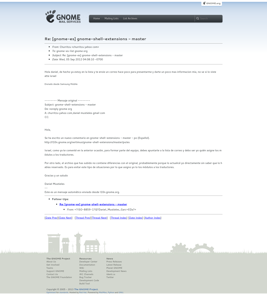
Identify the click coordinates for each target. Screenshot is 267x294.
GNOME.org (213, 3)
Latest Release (113, 264)
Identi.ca (110, 274)
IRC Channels (86, 274)
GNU (121, 292)
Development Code (89, 280)
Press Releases (114, 261)
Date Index (135, 218)
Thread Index (119, 218)
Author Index (152, 218)
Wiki (81, 267)
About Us (51, 261)
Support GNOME (55, 271)
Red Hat (83, 292)
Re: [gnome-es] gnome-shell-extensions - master (93, 204)
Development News (116, 271)
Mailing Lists (111, 18)
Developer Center (88, 261)
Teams (49, 267)
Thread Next (99, 218)
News (109, 258)
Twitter (110, 277)
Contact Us (52, 274)
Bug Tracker (85, 277)
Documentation (87, 264)
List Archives (130, 18)
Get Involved (52, 264)
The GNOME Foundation (59, 277)
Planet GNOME (114, 267)
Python (111, 292)
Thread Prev (83, 218)
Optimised (51, 292)
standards (63, 292)
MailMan (103, 292)
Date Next (65, 218)
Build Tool (84, 283)
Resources (85, 258)
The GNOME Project (58, 258)
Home (96, 18)
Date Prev (51, 218)
